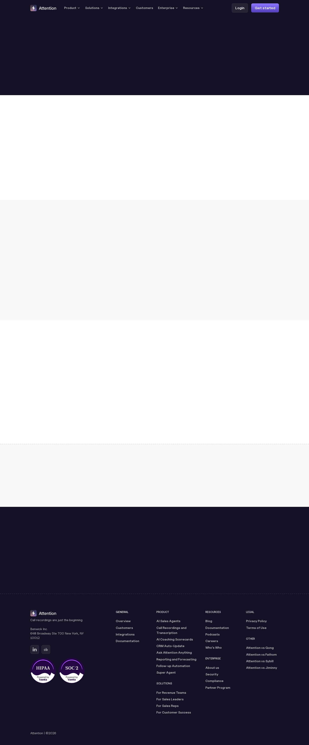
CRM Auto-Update (170, 646)
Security (211, 674)
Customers (144, 8)
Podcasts (212, 634)
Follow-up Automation (173, 666)
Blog (208, 621)
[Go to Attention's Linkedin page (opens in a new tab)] (34, 649)
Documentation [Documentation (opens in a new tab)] (127, 641)
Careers (211, 641)
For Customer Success (173, 712)
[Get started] (265, 7)
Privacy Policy (256, 621)
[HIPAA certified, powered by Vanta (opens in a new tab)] (43, 670)
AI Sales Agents (168, 621)
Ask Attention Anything (174, 652)
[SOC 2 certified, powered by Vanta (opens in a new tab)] (71, 670)
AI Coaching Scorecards (174, 639)
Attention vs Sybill (260, 661)
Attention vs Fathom (261, 654)
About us (212, 668)
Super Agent (166, 672)
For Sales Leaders (170, 699)
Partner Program (217, 688)
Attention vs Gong (260, 648)
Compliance (214, 681)
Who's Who (213, 647)
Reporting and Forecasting (176, 659)
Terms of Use (256, 628)
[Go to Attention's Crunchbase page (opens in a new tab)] (45, 649)
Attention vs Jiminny (261, 668)
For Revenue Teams (171, 693)
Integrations (125, 634)
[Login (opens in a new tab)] (240, 7)
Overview (123, 621)
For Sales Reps (167, 706)
